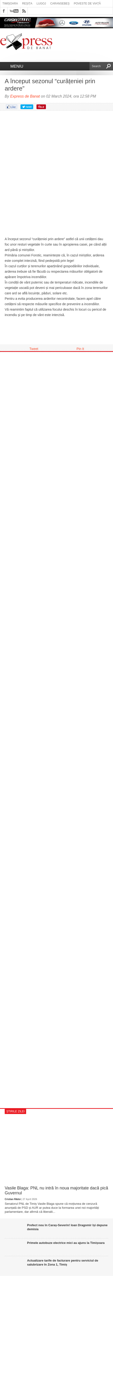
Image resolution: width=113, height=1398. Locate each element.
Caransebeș (59, 3)
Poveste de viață (87, 3)
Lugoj (41, 3)
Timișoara (10, 3)
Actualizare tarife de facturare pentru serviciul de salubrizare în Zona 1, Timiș (62, 1262)
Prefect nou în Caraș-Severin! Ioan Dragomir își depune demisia (67, 1227)
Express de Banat (25, 96)
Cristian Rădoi (13, 1199)
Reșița (27, 3)
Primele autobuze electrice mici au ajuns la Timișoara (66, 1243)
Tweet (33, 349)
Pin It (80, 349)
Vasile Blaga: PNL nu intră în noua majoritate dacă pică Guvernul (56, 1191)
